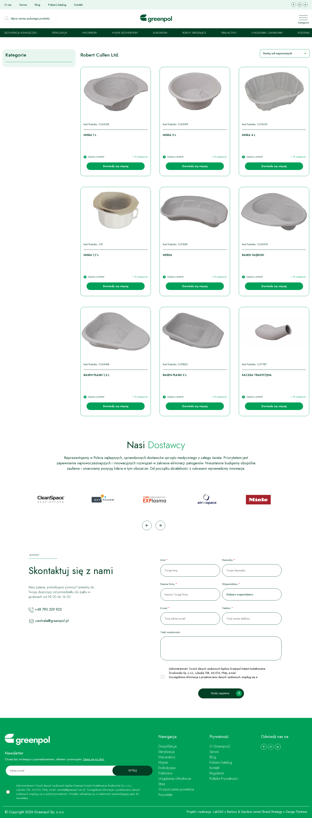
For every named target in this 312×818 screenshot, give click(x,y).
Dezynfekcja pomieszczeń (20, 33)
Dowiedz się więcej (115, 166)
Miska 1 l (90, 135)
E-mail (165, 608)
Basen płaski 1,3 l (97, 375)
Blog (37, 5)
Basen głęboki (253, 255)
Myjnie (163, 762)
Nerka (167, 255)
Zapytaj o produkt (96, 156)
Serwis (23, 5)
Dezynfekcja (167, 746)
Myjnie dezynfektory (125, 33)
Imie (164, 560)
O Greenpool (220, 746)
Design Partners (296, 811)
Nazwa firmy (168, 584)
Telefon (227, 608)
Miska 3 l (169, 135)
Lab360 (218, 811)
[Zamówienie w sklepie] (285, 53)
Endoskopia (160, 33)
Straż (161, 784)
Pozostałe (304, 33)
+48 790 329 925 (48, 609)
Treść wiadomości (170, 632)
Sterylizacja (59, 33)
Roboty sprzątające (194, 33)
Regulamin (217, 773)
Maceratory (89, 33)
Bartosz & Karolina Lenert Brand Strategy (254, 811)
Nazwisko (228, 560)
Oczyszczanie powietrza (176, 789)
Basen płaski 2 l (175, 375)
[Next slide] (160, 525)
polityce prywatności (57, 794)
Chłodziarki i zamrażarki (267, 33)
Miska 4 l (248, 135)
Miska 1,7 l (91, 255)
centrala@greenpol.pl (52, 621)
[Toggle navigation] (299, 18)
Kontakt (78, 5)
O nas (7, 5)
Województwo (231, 584)
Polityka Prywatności (224, 778)
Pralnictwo (228, 33)
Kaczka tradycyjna (257, 375)
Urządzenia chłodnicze (174, 778)
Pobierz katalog (57, 5)
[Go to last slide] (147, 525)
